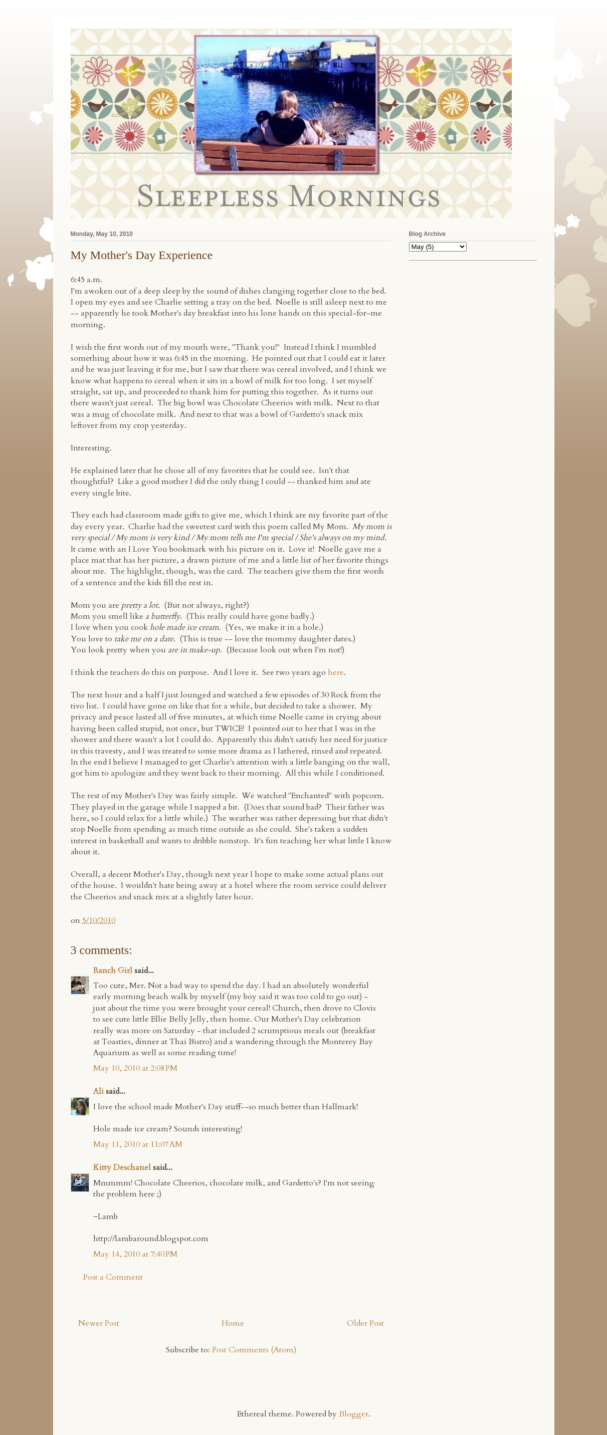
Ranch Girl (112, 970)
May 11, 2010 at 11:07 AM (137, 1144)
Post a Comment (113, 1277)
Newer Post (98, 1323)
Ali (98, 1091)
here (336, 672)
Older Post (365, 1323)
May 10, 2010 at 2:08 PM (135, 1068)
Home (233, 1323)
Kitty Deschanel (122, 1167)
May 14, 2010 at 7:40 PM (135, 1254)
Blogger (353, 1413)
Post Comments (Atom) (254, 1349)
